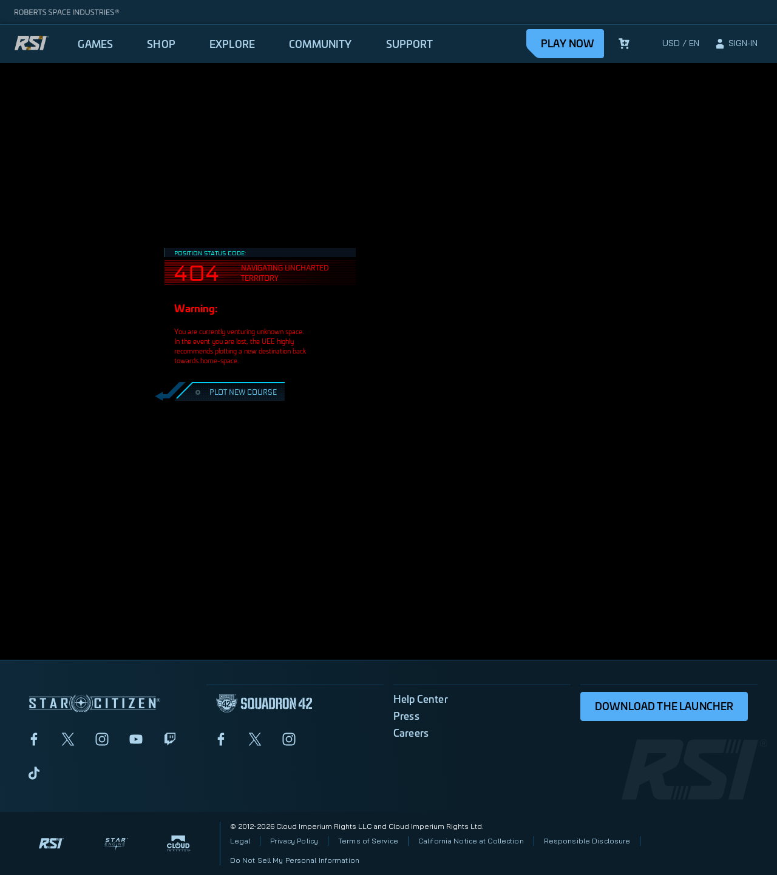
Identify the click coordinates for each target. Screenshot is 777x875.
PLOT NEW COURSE (234, 391)
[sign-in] (735, 44)
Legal (240, 840)
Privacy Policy (294, 840)
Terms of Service (368, 840)
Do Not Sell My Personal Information (294, 860)
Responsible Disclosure (587, 840)
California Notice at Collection (471, 840)
